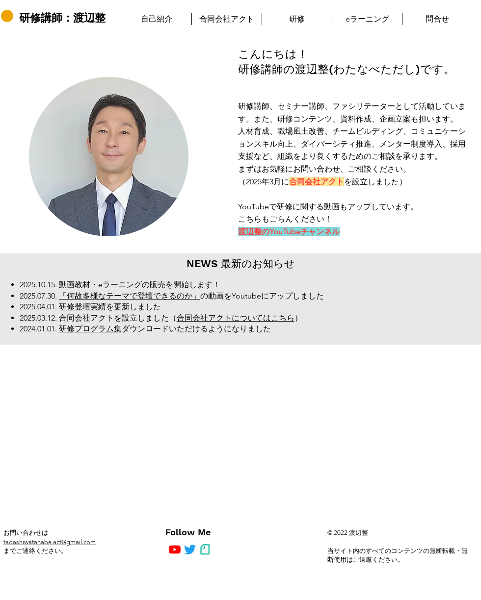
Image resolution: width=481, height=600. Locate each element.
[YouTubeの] (175, 549)
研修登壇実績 (82, 306)
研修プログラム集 (90, 328)
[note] (205, 549)
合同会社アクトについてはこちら (235, 318)
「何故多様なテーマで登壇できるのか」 (129, 295)
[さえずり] (190, 549)
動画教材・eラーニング (100, 284)
